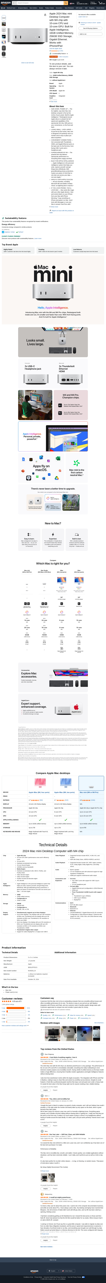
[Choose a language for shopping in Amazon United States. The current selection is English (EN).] (71, 3)
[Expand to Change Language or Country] (58, 1271)
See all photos (98, 1023)
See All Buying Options (90, 28)
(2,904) (93, 800)
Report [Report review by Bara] (55, 1188)
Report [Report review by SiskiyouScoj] (55, 1240)
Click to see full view (27, 63)
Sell (86, 8)
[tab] (45, 1015)
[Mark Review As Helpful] (45, 1090)
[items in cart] (101, 3)
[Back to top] (53, 1261)
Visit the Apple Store (55, 48)
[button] (3, 8)
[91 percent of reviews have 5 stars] (16, 1008)
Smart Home (100, 8)
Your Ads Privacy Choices (74, 1277)
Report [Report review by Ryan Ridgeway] (55, 1090)
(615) (66, 800)
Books (41, 8)
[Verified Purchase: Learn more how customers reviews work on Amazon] (47, 1063)
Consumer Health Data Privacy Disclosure (55, 1277)
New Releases (69, 8)
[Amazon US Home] (34, 1272)
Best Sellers (33, 8)
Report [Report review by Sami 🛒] (55, 1125)
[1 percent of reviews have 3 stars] (16, 1015)
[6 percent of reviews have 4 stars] (16, 1011)
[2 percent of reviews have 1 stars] (16, 1022)
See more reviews (46, 1246)
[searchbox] (40, 3)
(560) (41, 800)
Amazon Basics (23, 8)
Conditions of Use (28, 1277)
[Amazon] (6, 3)
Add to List (83, 34)
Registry (91, 8)
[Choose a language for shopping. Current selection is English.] (52, 1271)
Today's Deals (49, 8)
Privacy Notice (38, 1277)
